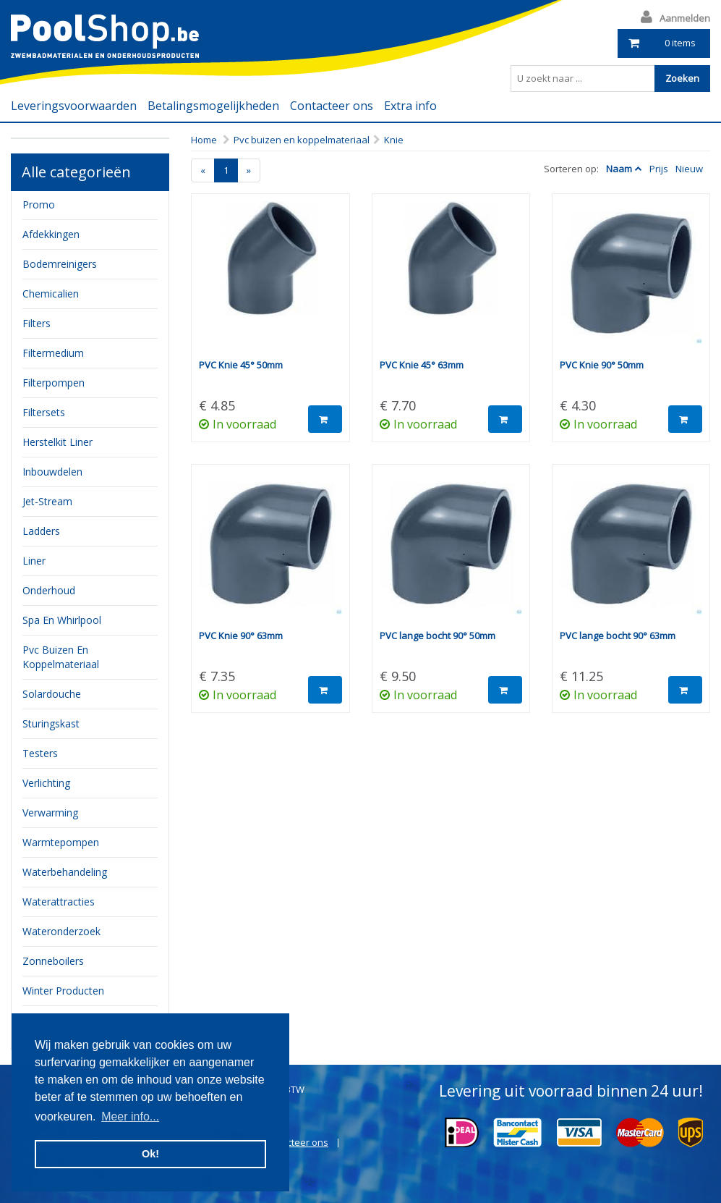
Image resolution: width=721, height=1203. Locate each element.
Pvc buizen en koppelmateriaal (302, 139)
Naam (619, 168)
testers (40, 753)
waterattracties (58, 901)
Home (204, 139)
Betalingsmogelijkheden (213, 106)
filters (36, 323)
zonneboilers (53, 961)
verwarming (50, 812)
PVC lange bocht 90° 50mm (437, 635)
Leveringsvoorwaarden (74, 106)
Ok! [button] (150, 1154)
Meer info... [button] (130, 1116)
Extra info (410, 106)
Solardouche (51, 694)
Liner (34, 560)
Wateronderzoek (61, 931)
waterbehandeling (64, 872)
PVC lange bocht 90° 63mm (617, 635)
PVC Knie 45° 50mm (241, 364)
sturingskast (51, 723)
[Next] (248, 170)
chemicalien (50, 293)
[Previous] (203, 170)
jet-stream (47, 501)
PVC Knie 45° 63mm (422, 364)
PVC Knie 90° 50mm (602, 364)
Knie (394, 139)
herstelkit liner (57, 442)
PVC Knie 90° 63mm (241, 635)
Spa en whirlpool (61, 620)
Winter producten (63, 990)
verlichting (46, 783)
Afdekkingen (51, 234)
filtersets (43, 412)
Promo (38, 204)
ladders (41, 531)
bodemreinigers (59, 264)
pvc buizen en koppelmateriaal (60, 657)
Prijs (658, 168)
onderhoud (48, 590)
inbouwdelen (52, 471)
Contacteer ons (331, 106)
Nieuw (689, 168)
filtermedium (53, 353)
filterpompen (53, 382)
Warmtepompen (60, 842)
